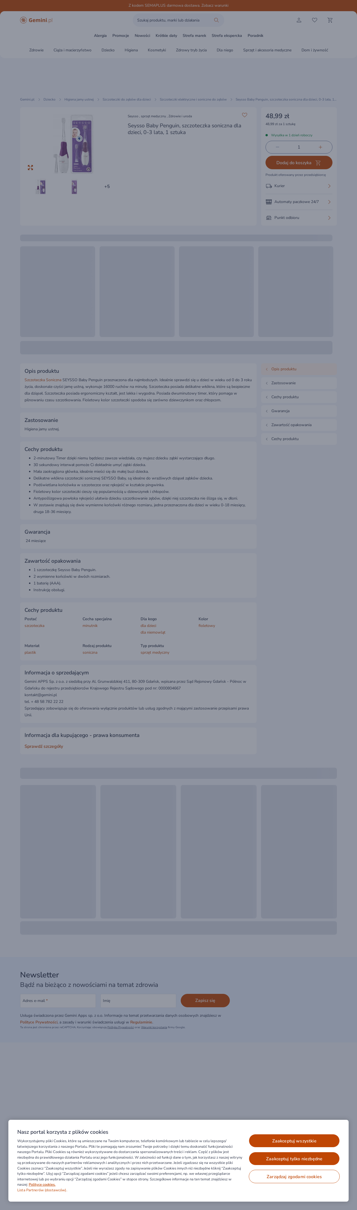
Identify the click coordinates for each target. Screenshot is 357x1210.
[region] (178, 1161)
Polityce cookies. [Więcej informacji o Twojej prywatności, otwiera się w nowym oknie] (42, 1184)
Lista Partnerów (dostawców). (42, 1190)
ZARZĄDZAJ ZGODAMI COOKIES (294, 1177)
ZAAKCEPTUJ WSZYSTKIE (294, 1141)
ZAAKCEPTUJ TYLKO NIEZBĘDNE (294, 1159)
